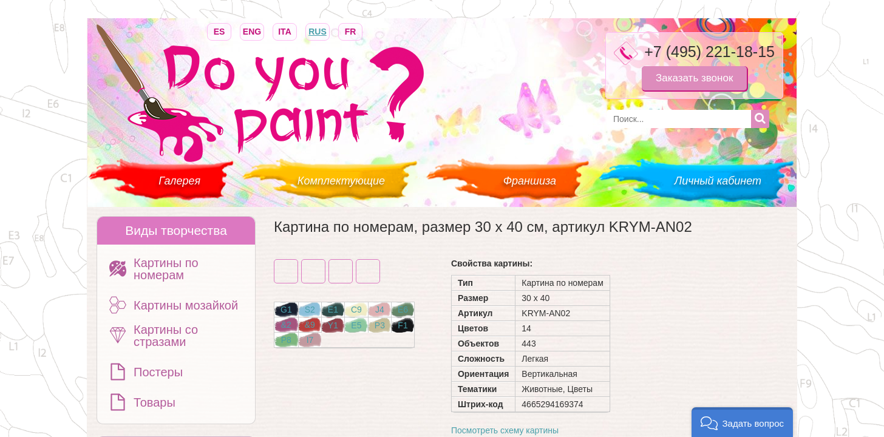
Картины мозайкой (186, 305)
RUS (317, 31)
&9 (310, 325)
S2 (310, 309)
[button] (742, 422)
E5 (356, 325)
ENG (252, 31)
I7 (310, 340)
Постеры (158, 372)
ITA (284, 31)
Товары (154, 402)
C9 (356, 309)
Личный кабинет (718, 181)
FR (350, 31)
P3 (380, 325)
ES (219, 31)
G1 (286, 309)
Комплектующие (341, 181)
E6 (403, 309)
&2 (286, 325)
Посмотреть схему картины (505, 430)
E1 (333, 309)
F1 (402, 325)
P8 (286, 340)
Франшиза (529, 181)
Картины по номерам (166, 269)
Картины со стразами (166, 335)
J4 (379, 309)
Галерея (179, 181)
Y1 (333, 325)
